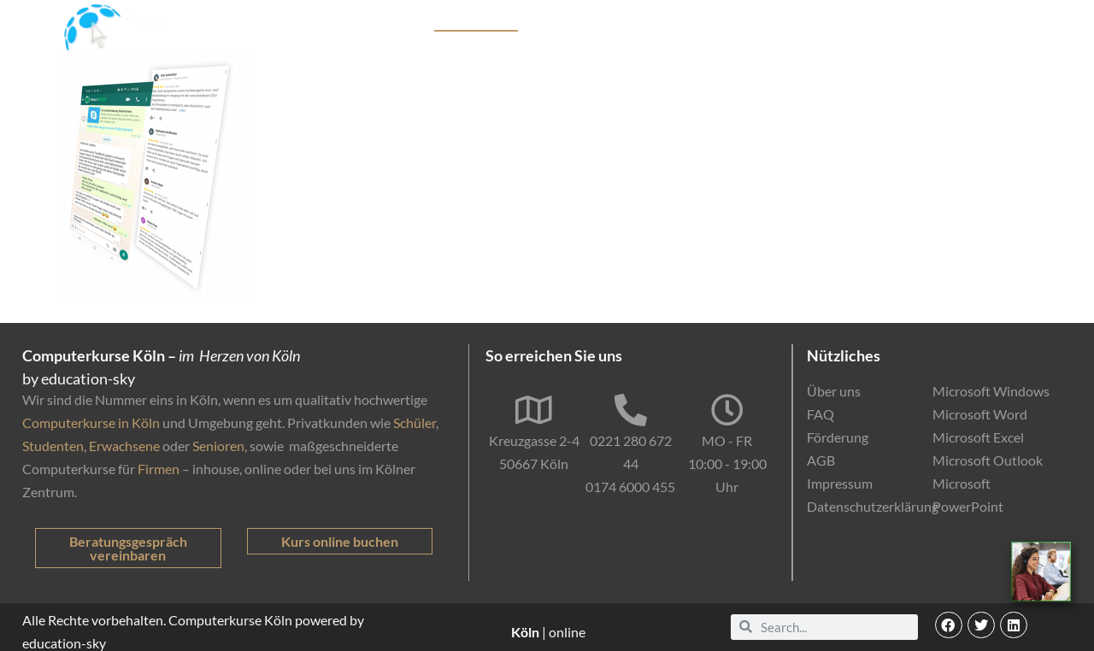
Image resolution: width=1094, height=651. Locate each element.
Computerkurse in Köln (91, 422)
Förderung (686, 22)
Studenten (53, 445)
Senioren (218, 445)
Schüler (414, 422)
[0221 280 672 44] (631, 410)
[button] (948, 625)
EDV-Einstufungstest (902, 22)
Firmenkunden (595, 22)
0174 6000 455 (630, 486)
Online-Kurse (774, 22)
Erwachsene (124, 445)
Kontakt (1015, 22)
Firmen (158, 468)
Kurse (399, 22)
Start (350, 22)
